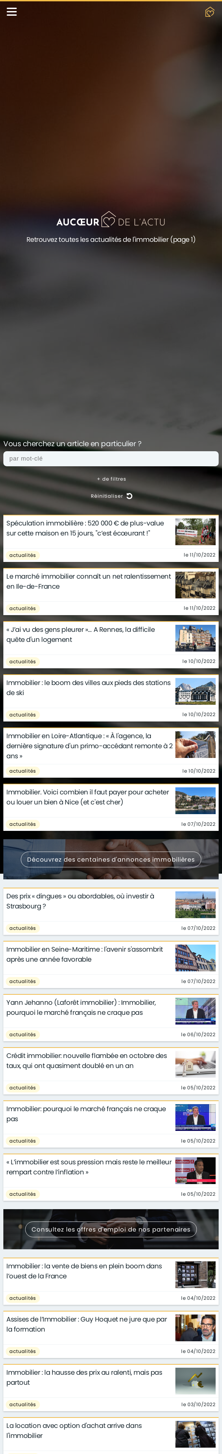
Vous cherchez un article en (72, 444)
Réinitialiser (111, 496)
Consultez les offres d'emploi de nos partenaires (111, 1229)
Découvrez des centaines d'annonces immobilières (111, 859)
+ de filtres (111, 479)
